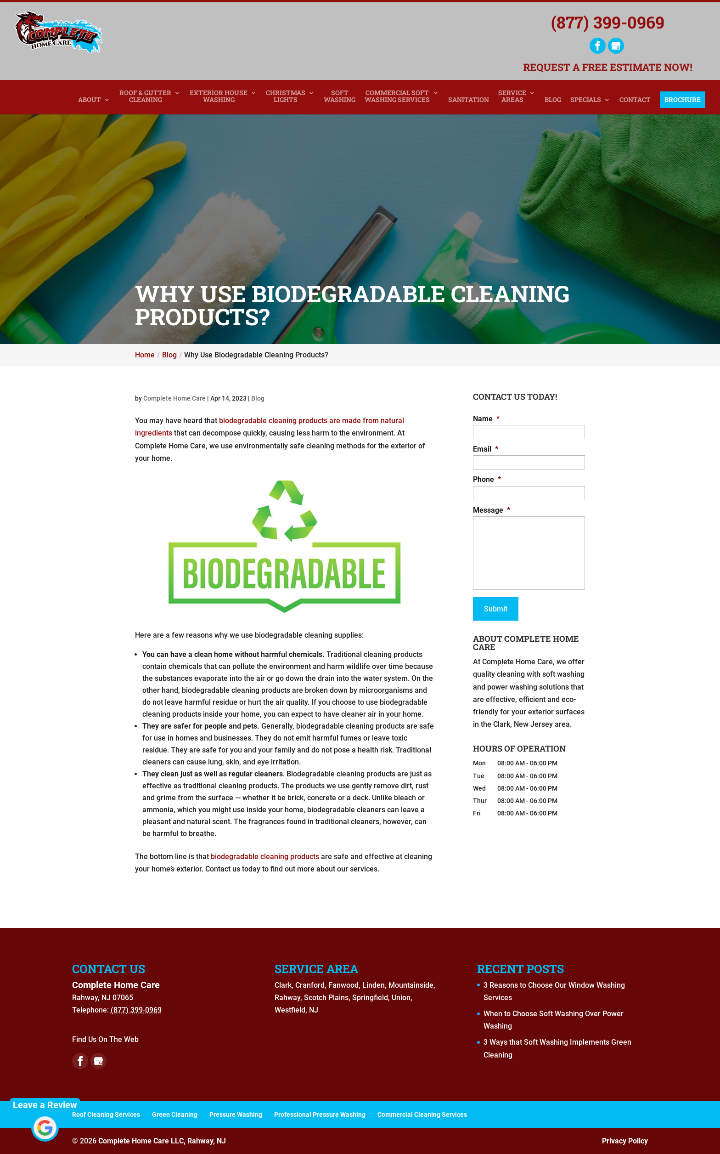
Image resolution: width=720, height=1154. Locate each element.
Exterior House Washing (219, 96)
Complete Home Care (174, 398)
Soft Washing (339, 96)
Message (491, 510)
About (89, 100)
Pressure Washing (235, 1114)
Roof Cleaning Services (106, 1114)
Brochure (682, 99)
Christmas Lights (285, 96)
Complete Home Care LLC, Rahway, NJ (162, 1141)
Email (485, 449)
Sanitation (468, 100)
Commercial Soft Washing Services (397, 96)
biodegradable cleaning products (265, 856)
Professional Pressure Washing (320, 1114)
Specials (585, 100)
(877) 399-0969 (607, 22)
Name (486, 418)
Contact (635, 100)
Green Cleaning (174, 1114)
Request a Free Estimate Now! (608, 68)
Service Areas (512, 96)
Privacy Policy (625, 1141)
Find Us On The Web (105, 1039)
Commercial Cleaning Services (422, 1114)
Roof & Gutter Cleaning (145, 96)
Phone (487, 479)
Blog (553, 100)
